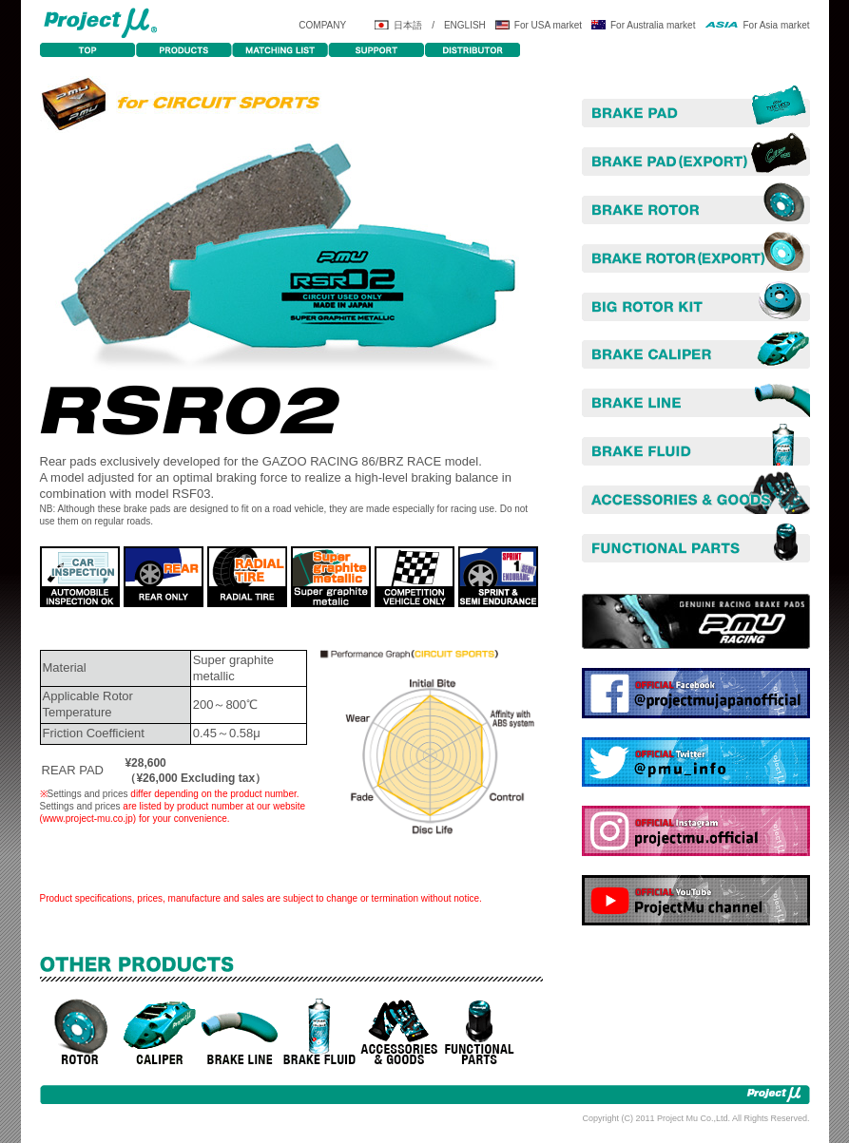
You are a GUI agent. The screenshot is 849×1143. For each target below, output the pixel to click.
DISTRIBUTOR (472, 50)
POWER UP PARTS (479, 1032)
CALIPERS (160, 1032)
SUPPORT (376, 50)
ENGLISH (465, 25)
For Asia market (776, 25)
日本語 (408, 25)
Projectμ (100, 21)
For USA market (548, 25)
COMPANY (322, 25)
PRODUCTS (184, 50)
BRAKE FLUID (319, 1032)
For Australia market (652, 25)
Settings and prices (88, 794)
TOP (88, 50)
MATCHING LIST (280, 50)
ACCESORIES (399, 1032)
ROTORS (80, 1032)
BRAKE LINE (240, 1032)
